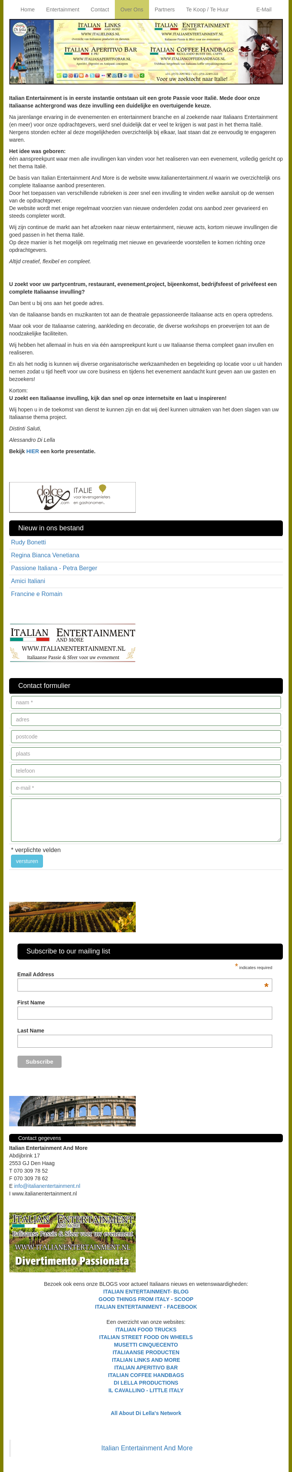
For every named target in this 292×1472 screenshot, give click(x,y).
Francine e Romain (36, 594)
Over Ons (132, 9)
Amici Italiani (28, 581)
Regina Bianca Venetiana (45, 555)
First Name (31, 1002)
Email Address (142, 974)
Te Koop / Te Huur (207, 9)
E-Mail (263, 9)
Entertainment (62, 9)
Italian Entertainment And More (146, 1448)
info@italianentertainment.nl (47, 1186)
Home (28, 9)
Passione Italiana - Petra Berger (54, 568)
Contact (100, 9)
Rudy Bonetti (28, 542)
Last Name (30, 1031)
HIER (32, 451)
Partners (165, 9)
